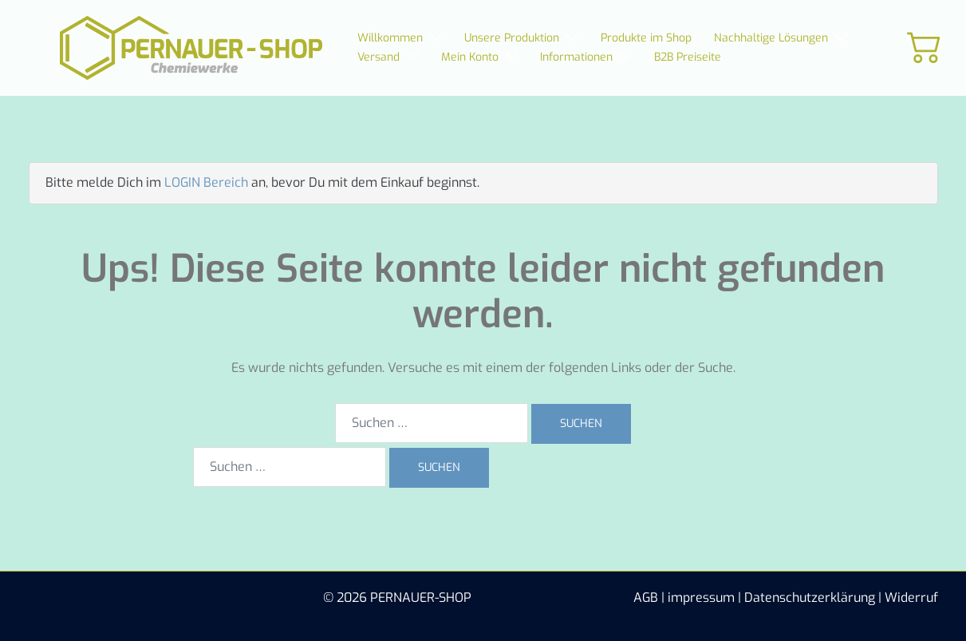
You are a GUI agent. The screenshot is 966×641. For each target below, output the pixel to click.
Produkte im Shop (646, 38)
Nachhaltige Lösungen (771, 38)
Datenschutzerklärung (809, 597)
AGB (645, 597)
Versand (378, 57)
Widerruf (911, 597)
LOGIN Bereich (206, 182)
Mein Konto (470, 57)
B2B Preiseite (687, 57)
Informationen (576, 57)
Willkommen (390, 38)
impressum (701, 597)
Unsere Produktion (511, 38)
